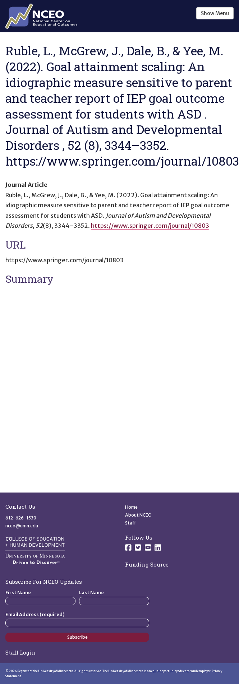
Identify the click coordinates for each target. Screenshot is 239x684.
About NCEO (138, 515)
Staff (130, 523)
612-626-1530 (20, 518)
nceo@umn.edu (21, 525)
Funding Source (147, 564)
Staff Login (20, 652)
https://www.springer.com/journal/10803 (150, 225)
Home (131, 507)
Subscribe (77, 637)
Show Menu (215, 13)
